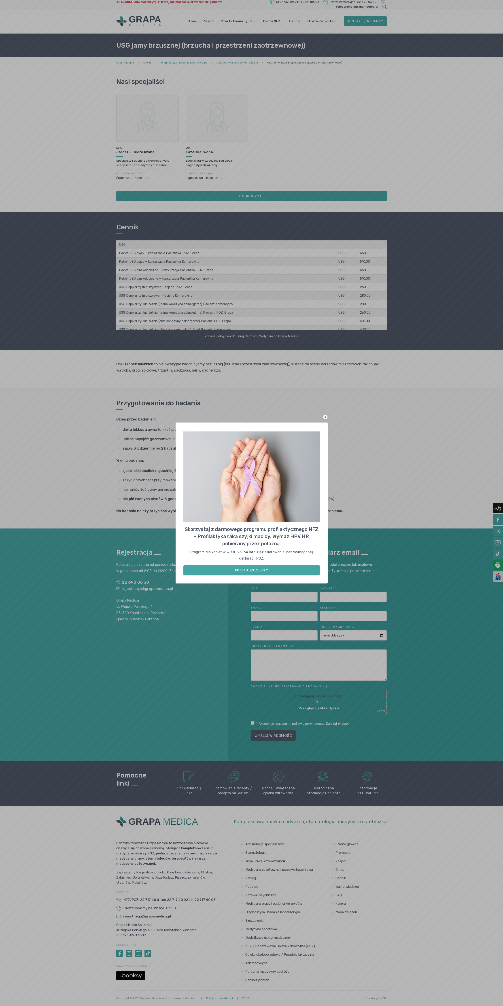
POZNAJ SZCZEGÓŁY (251, 570)
